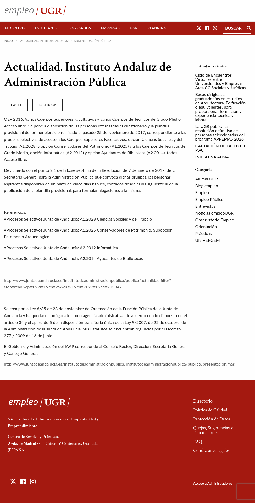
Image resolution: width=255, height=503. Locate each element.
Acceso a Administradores (212, 483)
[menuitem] (15, 28)
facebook (48, 105)
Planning (157, 28)
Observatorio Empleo (214, 219)
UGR (133, 28)
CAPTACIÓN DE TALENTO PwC (220, 147)
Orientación (206, 226)
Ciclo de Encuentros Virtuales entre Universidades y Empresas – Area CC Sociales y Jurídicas (220, 81)
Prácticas (203, 233)
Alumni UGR (206, 178)
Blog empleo (206, 185)
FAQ (197, 441)
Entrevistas (205, 206)
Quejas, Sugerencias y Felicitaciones (213, 430)
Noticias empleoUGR (214, 212)
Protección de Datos (211, 419)
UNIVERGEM (207, 240)
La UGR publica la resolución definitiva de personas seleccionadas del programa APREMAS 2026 (220, 132)
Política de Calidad (210, 410)
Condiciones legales (211, 450)
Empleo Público (209, 199)
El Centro (15, 28)
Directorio (203, 401)
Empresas (110, 28)
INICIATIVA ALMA (212, 156)
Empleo (202, 192)
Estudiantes (47, 28)
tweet (15, 105)
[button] (199, 28)
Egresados (80, 28)
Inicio (8, 40)
